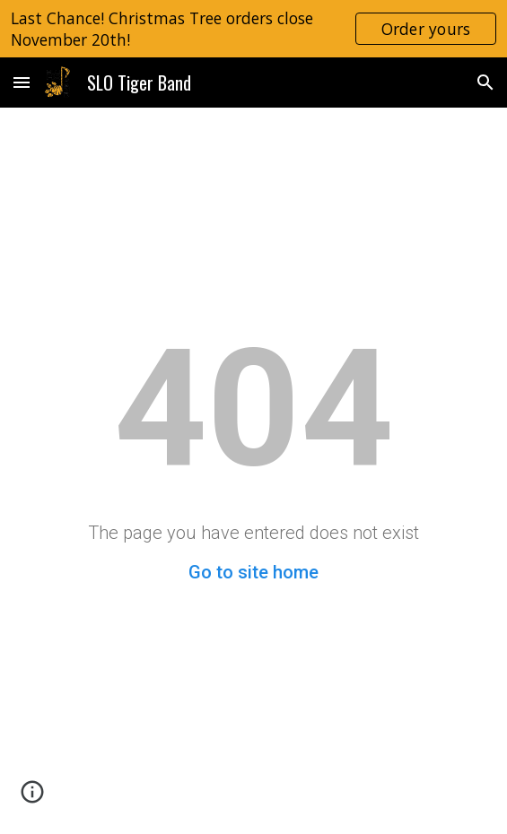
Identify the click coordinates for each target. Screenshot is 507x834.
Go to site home (253, 572)
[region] (253, 28)
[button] (21, 82)
